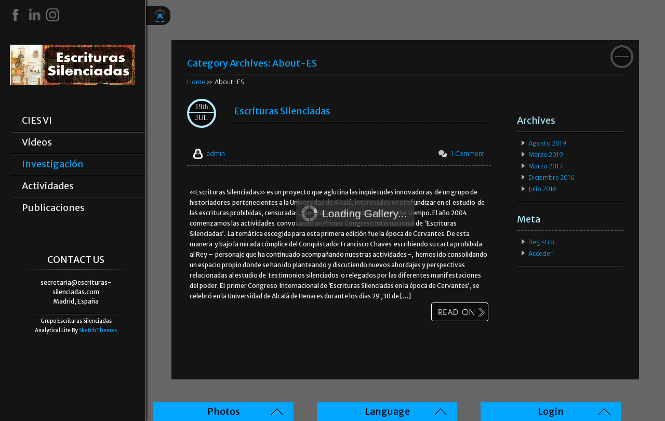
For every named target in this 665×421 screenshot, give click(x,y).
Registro (541, 242)
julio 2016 (542, 189)
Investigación (53, 164)
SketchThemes (98, 330)
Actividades (48, 186)
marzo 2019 (545, 155)
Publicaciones (53, 208)
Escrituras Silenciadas (282, 111)
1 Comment (468, 153)
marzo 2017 (545, 166)
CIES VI (37, 120)
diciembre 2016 (551, 177)
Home (196, 82)
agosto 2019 (547, 143)
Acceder (540, 253)
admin (215, 153)
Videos (37, 142)
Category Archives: (252, 63)
